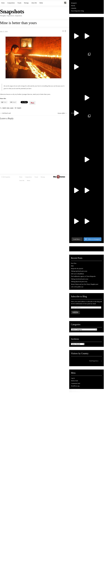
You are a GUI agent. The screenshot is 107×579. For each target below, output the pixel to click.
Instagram (74, 3)
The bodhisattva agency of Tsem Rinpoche (83, 276)
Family (19, 108)
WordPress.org (75, 386)
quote (11, 108)
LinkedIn (73, 8)
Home (3, 3)
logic (8, 108)
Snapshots (12, 11)
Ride (72, 266)
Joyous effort (61, 113)
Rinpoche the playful (77, 268)
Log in (73, 378)
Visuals (19, 3)
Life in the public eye (77, 287)
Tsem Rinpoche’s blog (77, 11)
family (4, 108)
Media (41, 3)
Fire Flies (73, 263)
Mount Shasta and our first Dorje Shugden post (84, 284)
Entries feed (74, 381)
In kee (75, 114)
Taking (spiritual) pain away (79, 271)
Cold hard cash (6, 113)
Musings (26, 3)
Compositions (11, 3)
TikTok (73, 5)
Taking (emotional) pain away (79, 279)
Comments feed (75, 383)
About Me (34, 3)
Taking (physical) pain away (79, 281)
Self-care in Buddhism (77, 274)
